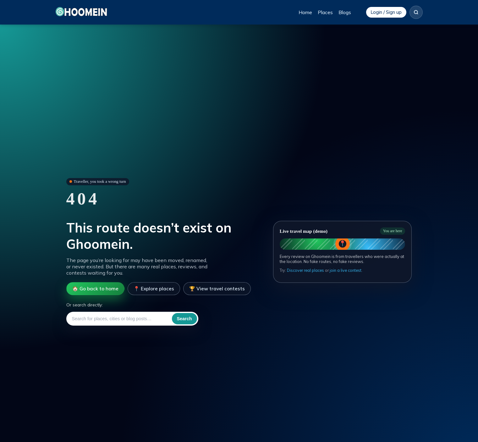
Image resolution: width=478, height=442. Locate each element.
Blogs (344, 12)
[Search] (416, 12)
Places (325, 12)
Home (305, 12)
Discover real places (305, 270)
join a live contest (345, 270)
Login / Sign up (386, 12)
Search (184, 318)
